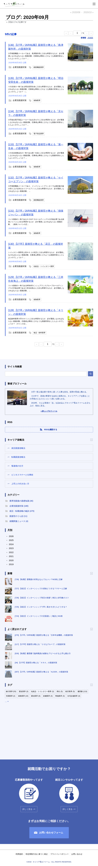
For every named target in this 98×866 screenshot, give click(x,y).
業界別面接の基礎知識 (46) (21, 501)
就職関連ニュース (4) (18, 521)
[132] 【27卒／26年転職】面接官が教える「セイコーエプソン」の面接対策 (35, 179)
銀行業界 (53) (11, 691)
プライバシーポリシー (59, 854)
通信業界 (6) (35, 696)
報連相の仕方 (17, 466)
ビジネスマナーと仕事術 (22, 475)
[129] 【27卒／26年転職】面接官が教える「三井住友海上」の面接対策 (35, 279)
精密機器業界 (39, 67)
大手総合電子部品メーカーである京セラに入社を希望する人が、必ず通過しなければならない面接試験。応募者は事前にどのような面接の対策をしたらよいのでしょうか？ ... (36, 122)
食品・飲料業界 (39, 333)
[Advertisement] (49, 728)
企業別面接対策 (20, 67)
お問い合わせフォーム (51, 832)
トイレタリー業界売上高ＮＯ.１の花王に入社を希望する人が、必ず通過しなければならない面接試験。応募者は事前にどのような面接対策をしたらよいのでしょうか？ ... (36, 254)
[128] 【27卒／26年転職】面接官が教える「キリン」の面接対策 (35, 312)
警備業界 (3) (60, 696)
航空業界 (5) (70, 691)
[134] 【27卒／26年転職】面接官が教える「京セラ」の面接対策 (35, 113)
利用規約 (19, 854)
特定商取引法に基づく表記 (37, 854)
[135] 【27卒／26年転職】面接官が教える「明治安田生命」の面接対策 (35, 80)
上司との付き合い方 (20, 484)
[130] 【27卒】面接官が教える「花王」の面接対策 (35, 246)
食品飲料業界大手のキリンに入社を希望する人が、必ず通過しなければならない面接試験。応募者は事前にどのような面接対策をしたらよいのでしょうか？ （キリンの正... (36, 321)
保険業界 (37, 100)
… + (7, 701)
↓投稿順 (90, 38)
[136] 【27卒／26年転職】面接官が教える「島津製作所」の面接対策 (35, 47)
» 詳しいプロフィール (49, 411)
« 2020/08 (75, 12)
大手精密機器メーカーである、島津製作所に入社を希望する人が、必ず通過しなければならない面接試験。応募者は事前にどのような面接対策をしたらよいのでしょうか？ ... (36, 56)
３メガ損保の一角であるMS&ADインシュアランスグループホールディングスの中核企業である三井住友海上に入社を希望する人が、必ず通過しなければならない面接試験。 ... (36, 288)
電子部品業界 (39, 134)
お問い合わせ (76, 854)
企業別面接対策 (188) (18, 506)
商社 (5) (60, 691)
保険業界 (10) (23, 696)
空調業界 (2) (10, 696)
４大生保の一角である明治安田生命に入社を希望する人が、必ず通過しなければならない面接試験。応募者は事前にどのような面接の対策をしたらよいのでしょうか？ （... (36, 89)
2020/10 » (88, 12)
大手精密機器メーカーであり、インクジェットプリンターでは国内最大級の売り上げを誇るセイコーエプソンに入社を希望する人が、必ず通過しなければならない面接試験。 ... (36, 188)
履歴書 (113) (82, 691)
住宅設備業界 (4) (73, 696)
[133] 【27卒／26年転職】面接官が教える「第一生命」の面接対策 (35, 146)
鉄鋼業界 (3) (47, 696)
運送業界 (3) (23, 691)
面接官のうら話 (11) (18, 516)
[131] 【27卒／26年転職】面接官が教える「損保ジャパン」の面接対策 (35, 212)
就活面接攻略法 (18, 448)
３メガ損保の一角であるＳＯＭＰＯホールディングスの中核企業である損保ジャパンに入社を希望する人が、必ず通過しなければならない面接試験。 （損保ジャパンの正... (36, 221)
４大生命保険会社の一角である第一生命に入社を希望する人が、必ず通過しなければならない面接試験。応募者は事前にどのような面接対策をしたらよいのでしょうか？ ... (36, 155)
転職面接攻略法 (18, 457)
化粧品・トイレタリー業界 (44, 266)
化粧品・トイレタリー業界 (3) (42, 691)
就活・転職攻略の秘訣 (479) (21, 511)
